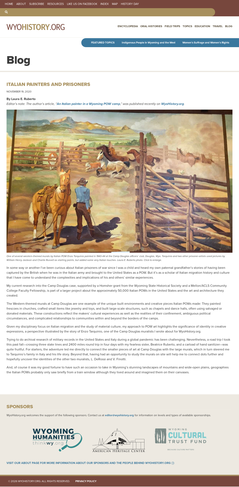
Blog (228, 27)
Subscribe (36, 4)
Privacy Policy (85, 482)
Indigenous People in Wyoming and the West (148, 42)
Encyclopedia (131, 27)
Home (9, 4)
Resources (55, 4)
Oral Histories (153, 27)
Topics (188, 27)
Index (105, 4)
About (21, 4)
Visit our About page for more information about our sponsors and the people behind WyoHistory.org (89, 463)
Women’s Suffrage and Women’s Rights (205, 42)
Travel (218, 27)
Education (203, 27)
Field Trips (174, 27)
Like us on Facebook (82, 4)
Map (115, 4)
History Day (130, 4)
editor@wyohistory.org (119, 415)
